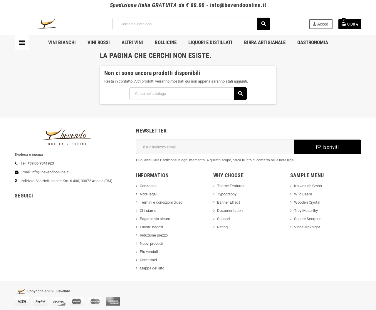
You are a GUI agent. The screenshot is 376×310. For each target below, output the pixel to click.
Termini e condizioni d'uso (161, 202)
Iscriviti (327, 147)
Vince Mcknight (307, 227)
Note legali (148, 194)
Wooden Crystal (307, 202)
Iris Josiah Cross (308, 186)
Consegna (148, 186)
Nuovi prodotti (151, 243)
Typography (226, 194)
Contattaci (148, 260)
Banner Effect (228, 202)
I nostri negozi (151, 227)
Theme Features (230, 186)
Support (223, 219)
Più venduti (149, 251)
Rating (222, 227)
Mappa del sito (152, 268)
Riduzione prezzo (154, 235)
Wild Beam (303, 194)
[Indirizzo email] (215, 147)
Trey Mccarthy (306, 210)
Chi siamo (148, 210)
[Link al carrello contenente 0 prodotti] (349, 24)
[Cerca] (191, 24)
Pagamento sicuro (155, 219)
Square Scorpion (307, 219)
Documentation (230, 210)
